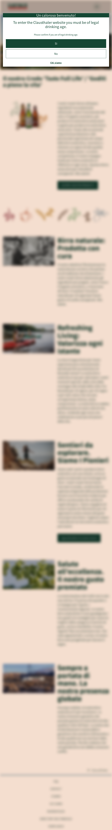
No (56, 54)
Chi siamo (56, 62)
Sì (56, 43)
